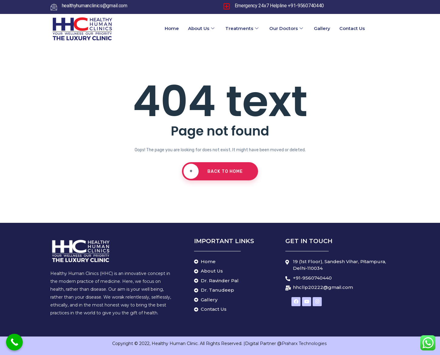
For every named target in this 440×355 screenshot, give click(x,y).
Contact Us (352, 28)
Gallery (322, 28)
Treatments (241, 28)
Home (172, 28)
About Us (201, 28)
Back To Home (213, 171)
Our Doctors (286, 28)
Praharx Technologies (305, 343)
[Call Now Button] (14, 342)
